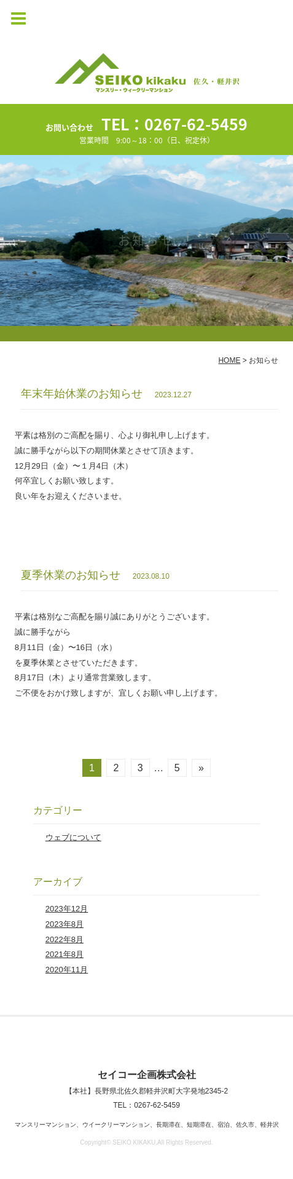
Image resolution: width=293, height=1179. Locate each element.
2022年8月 (64, 939)
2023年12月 (66, 908)
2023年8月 (64, 924)
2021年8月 (64, 954)
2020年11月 (66, 969)
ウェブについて (73, 837)
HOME (229, 360)
